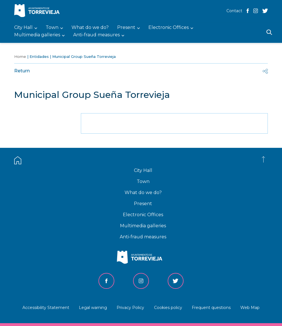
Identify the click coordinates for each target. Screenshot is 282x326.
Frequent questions (211, 307)
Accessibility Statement (45, 307)
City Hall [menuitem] (23, 27)
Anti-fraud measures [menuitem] (96, 35)
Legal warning (93, 307)
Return (22, 70)
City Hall (143, 170)
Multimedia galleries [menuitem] (37, 35)
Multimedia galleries (143, 225)
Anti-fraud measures (143, 236)
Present (143, 203)
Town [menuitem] (52, 27)
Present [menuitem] (126, 27)
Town (143, 181)
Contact (234, 10)
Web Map (250, 307)
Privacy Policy (130, 307)
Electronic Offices (143, 214)
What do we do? (143, 192)
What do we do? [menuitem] (90, 27)
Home (20, 56)
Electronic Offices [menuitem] (168, 27)
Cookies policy (168, 307)
